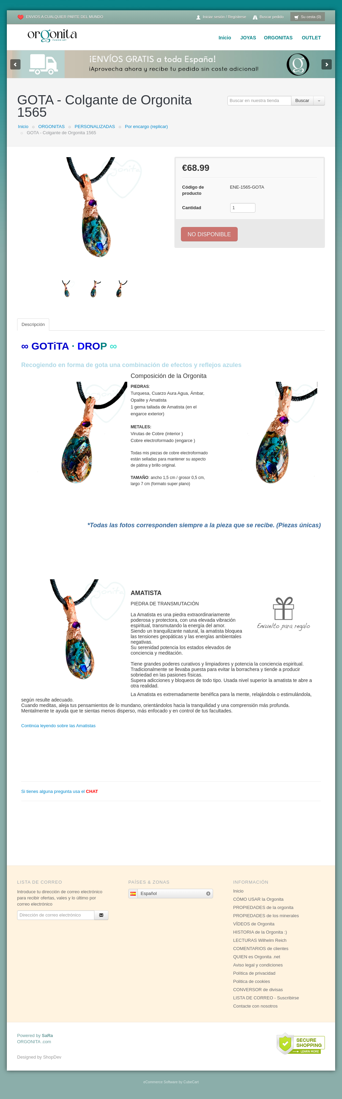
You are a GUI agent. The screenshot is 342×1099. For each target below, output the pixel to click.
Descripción (33, 324)
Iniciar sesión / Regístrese (221, 17)
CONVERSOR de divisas (258, 989)
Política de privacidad (254, 973)
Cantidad (191, 207)
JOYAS (248, 37)
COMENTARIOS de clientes (261, 948)
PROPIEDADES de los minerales (266, 915)
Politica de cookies (251, 981)
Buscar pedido (268, 17)
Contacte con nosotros (255, 1006)
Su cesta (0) (307, 17)
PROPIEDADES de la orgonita (263, 907)
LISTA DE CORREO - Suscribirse (266, 997)
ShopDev (52, 1057)
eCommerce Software (160, 1082)
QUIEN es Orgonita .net (256, 956)
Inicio (225, 37)
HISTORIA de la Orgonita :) (260, 932)
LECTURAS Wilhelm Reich (260, 940)
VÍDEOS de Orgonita (254, 923)
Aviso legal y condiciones (258, 965)
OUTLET (311, 37)
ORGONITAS (278, 37)
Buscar (302, 100)
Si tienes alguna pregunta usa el (59, 791)
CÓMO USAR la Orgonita (258, 899)
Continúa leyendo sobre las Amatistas (58, 725)
